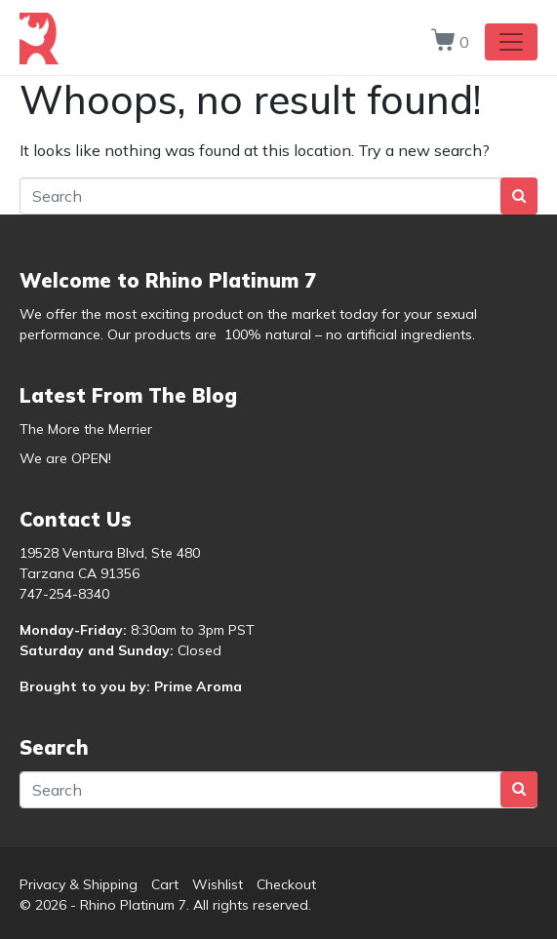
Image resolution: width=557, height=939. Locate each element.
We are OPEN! (65, 458)
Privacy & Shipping (79, 884)
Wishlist (217, 884)
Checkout (286, 884)
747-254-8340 (64, 594)
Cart (165, 884)
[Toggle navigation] (511, 41)
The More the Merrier (86, 429)
